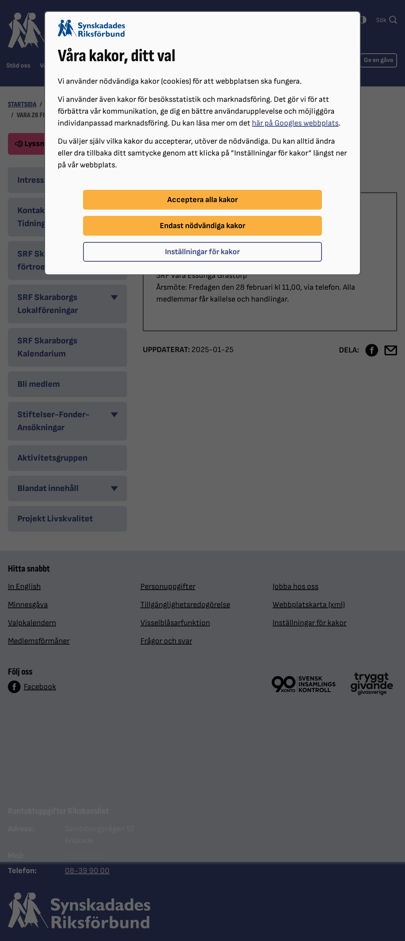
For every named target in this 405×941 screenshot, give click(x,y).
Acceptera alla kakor (202, 199)
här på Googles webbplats (295, 123)
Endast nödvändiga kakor (202, 226)
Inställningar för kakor (202, 252)
